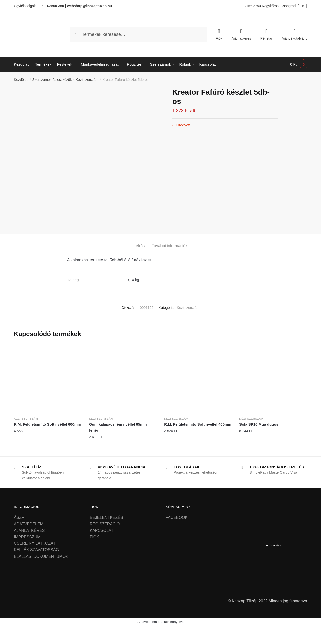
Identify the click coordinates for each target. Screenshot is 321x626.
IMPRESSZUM (27, 537)
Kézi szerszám (87, 80)
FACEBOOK (177, 517)
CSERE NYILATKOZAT (35, 543)
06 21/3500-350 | (53, 6)
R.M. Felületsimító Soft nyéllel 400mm (197, 424)
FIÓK (94, 537)
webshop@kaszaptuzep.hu (89, 6)
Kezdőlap (21, 80)
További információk (169, 246)
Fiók (219, 38)
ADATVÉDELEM (28, 524)
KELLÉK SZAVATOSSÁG (36, 550)
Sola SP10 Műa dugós (258, 424)
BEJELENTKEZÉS (106, 517)
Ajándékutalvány (294, 38)
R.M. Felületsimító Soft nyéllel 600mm (47, 424)
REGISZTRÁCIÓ (105, 524)
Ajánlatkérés (241, 38)
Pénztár (266, 38)
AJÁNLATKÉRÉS (29, 530)
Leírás (139, 246)
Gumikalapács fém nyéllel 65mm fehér (118, 427)
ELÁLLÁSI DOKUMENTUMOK (41, 556)
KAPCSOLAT (102, 530)
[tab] (139, 242)
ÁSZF (19, 517)
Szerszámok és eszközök (52, 80)
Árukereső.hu (274, 545)
